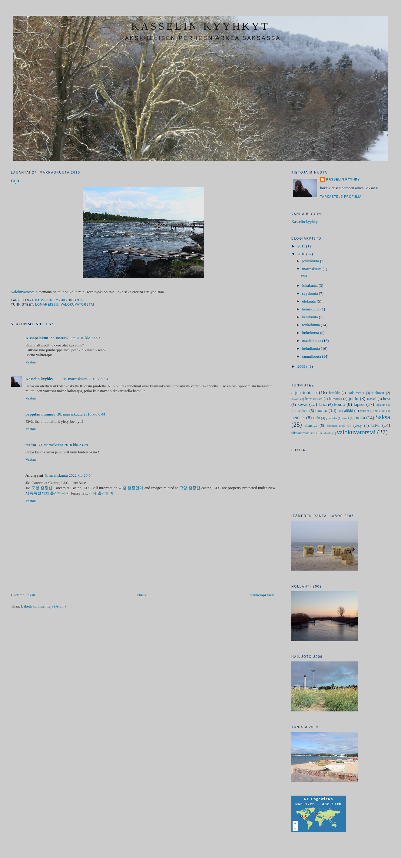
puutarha (331, 418)
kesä (386, 398)
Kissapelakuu (36, 338)
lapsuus (380, 404)
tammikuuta (312, 356)
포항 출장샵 (41, 487)
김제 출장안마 (101, 493)
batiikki (334, 393)
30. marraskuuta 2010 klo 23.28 (63, 444)
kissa (322, 404)
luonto (321, 410)
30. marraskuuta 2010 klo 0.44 (81, 414)
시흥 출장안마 (131, 487)
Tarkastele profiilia (341, 196)
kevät (302, 404)
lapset (358, 404)
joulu (353, 398)
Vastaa (30, 362)
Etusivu (143, 595)
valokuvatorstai (77, 304)
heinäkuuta (311, 309)
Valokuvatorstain (24, 292)
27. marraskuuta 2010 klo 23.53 (75, 338)
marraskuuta (312, 269)
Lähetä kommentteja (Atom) (43, 606)
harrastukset (313, 399)
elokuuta (309, 301)
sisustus (311, 425)
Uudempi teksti (23, 595)
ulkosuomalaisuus (304, 433)
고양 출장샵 (189, 487)
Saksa (382, 416)
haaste (295, 399)
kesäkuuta (310, 317)
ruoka (359, 417)
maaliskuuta (312, 340)
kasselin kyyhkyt (200, 26)
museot (364, 410)
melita (30, 444)
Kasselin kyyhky (39, 378)
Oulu (316, 418)
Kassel (371, 399)
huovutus (335, 399)
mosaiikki (345, 410)
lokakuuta (310, 285)
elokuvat (378, 393)
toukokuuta (311, 325)
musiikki (380, 410)
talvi (375, 425)
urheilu (327, 433)
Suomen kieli (335, 425)
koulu (339, 404)
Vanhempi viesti (263, 595)
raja (304, 275)
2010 (301, 254)
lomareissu (46, 304)
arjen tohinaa (304, 392)
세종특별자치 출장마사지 (47, 493)
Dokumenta (356, 393)
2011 (301, 246)
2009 (301, 366)
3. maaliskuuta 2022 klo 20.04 (68, 475)
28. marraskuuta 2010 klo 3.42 (86, 378)
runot (345, 418)
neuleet (298, 417)
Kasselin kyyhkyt (305, 221)
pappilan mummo (40, 414)
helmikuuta (311, 348)
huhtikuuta (311, 332)
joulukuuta (311, 261)
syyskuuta (310, 293)
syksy (357, 425)
